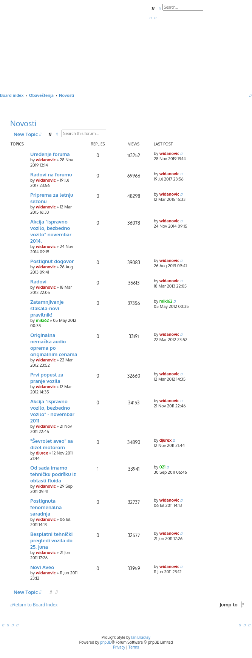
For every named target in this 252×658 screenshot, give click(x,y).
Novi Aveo (42, 567)
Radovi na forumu (51, 174)
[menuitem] (150, 17)
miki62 (42, 320)
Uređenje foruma (50, 154)
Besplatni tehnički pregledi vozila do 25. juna (51, 540)
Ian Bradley (140, 637)
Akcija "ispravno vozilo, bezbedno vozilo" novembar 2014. (50, 231)
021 (162, 467)
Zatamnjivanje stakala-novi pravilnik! (46, 308)
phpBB (105, 642)
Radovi (38, 281)
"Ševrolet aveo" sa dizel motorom (51, 444)
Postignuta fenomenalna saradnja (46, 507)
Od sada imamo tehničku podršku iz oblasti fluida (53, 474)
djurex (42, 453)
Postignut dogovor (52, 261)
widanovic (46, 159)
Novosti (23, 123)
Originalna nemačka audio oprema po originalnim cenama (53, 344)
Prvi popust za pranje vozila (46, 377)
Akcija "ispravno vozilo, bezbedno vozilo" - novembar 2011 (52, 411)
